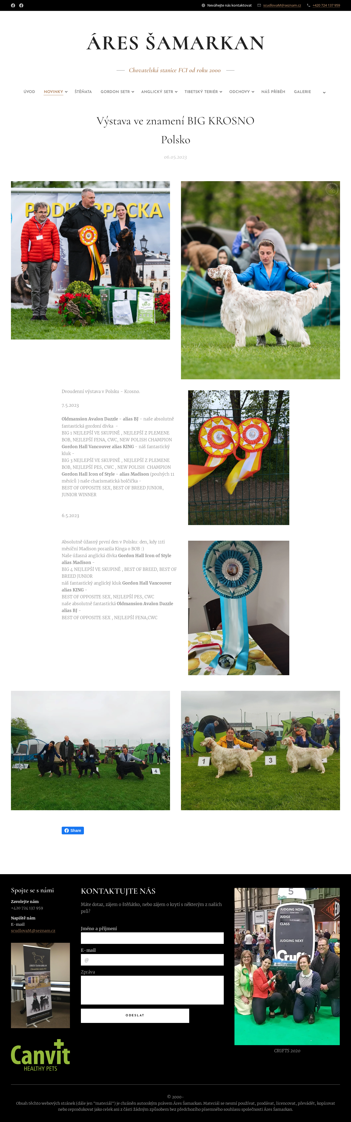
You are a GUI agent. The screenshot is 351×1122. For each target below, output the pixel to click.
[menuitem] (127, 92)
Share (72, 830)
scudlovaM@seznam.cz (282, 5)
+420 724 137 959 (326, 5)
